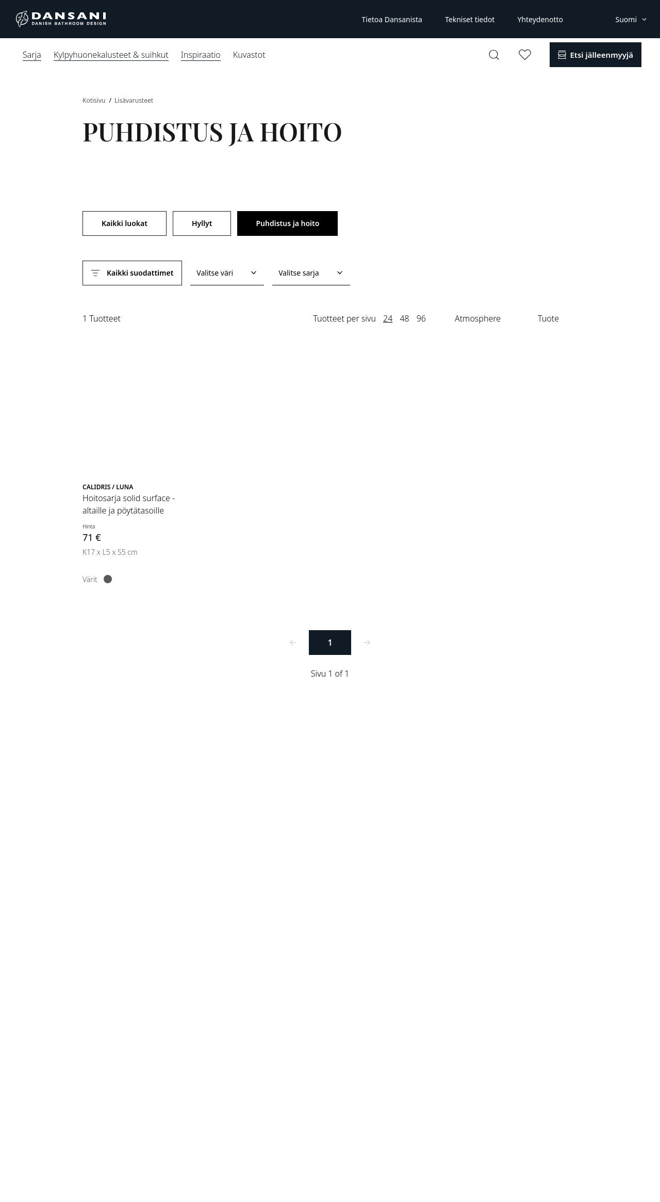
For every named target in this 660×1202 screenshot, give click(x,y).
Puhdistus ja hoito (287, 223)
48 (404, 318)
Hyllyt (202, 223)
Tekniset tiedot (469, 19)
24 (387, 318)
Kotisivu (94, 100)
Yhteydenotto (540, 19)
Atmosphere (478, 318)
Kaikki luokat (124, 223)
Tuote (548, 318)
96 (421, 318)
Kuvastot (249, 54)
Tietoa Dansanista (391, 19)
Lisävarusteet (133, 100)
